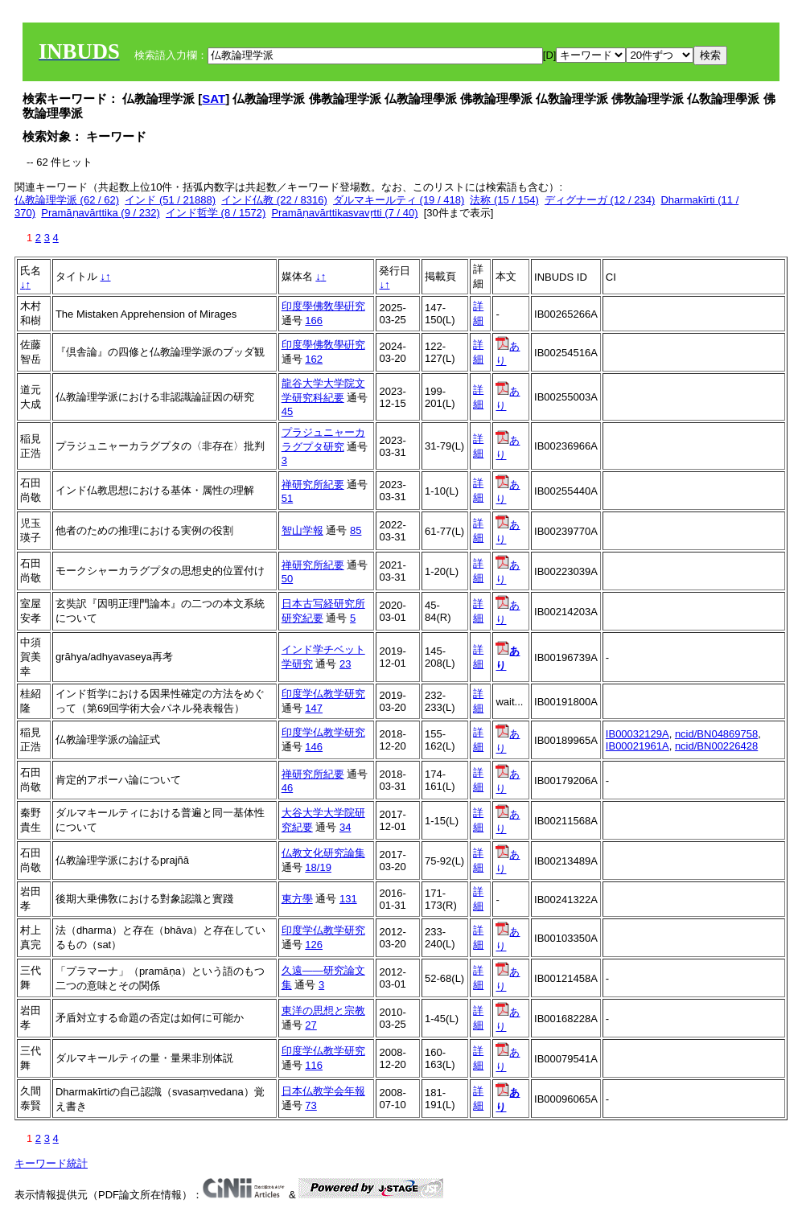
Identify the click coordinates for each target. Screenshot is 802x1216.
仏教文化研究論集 (323, 853)
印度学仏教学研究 (323, 694)
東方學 (297, 899)
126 (314, 945)
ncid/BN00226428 (716, 746)
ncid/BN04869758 (716, 734)
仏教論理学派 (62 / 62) (66, 200)
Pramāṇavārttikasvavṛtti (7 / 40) (344, 213)
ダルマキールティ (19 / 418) (398, 200)
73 (310, 1105)
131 (348, 899)
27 (310, 1025)
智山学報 (302, 530)
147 (314, 708)
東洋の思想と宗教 (323, 1010)
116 (314, 1065)
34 (345, 827)
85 (355, 530)
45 (287, 411)
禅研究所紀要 (313, 485)
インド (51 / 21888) (170, 200)
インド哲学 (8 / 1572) (215, 213)
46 (287, 788)
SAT (213, 98)
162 (314, 359)
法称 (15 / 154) (504, 200)
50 (287, 579)
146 (314, 747)
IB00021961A (637, 746)
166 (314, 320)
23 (345, 664)
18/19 (318, 867)
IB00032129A (637, 734)
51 (287, 498)
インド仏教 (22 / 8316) (274, 200)
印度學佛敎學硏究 (323, 306)
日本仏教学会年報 (323, 1091)
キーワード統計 (51, 1163)
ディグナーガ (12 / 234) (600, 200)
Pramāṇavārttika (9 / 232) (100, 213)
